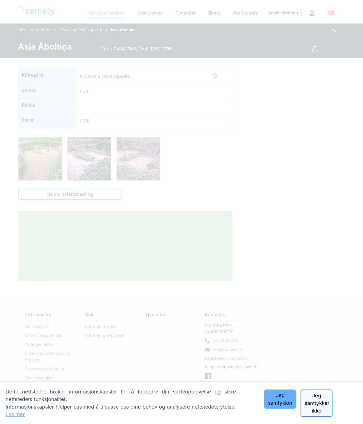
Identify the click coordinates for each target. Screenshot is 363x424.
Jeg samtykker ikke (316, 403)
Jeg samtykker (280, 399)
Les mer (15, 414)
